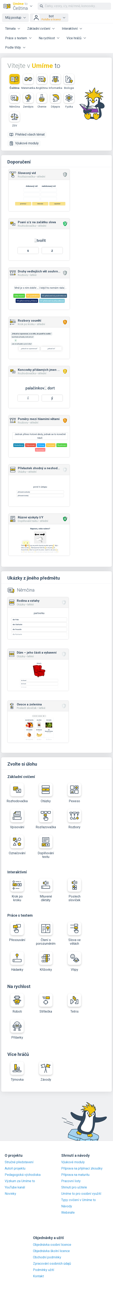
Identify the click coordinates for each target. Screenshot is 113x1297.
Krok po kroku (17, 890)
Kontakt (38, 1276)
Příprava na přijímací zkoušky (82, 1168)
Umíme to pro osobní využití (81, 1194)
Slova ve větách (74, 934)
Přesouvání (17, 932)
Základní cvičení (38, 28)
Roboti (17, 1003)
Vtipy (74, 962)
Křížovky (45, 962)
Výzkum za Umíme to (20, 1181)
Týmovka (17, 1072)
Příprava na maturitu (75, 1175)
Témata (10, 28)
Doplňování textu (46, 847)
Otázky (45, 793)
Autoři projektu (15, 1168)
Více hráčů (74, 38)
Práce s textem (16, 38)
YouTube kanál (15, 1187)
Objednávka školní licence (51, 1251)
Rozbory (74, 819)
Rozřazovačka (45, 819)
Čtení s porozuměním (45, 934)
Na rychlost (47, 38)
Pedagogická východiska (23, 1175)
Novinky (10, 1194)
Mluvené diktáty (45, 890)
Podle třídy (13, 47)
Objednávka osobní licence (52, 1245)
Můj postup (13, 18)
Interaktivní (70, 28)
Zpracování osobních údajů (52, 1263)
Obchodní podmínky (47, 1257)
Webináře (68, 1212)
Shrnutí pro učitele (74, 1187)
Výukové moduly (24, 143)
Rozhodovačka (17, 793)
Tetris (74, 1003)
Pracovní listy (71, 1181)
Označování (17, 845)
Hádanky (17, 962)
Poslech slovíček (74, 890)
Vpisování (17, 819)
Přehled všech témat (27, 135)
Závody (45, 1072)
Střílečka (45, 1003)
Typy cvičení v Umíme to (78, 1200)
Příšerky (17, 1029)
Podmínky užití (43, 1270)
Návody (66, 1206)
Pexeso (74, 793)
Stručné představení (19, 1162)
